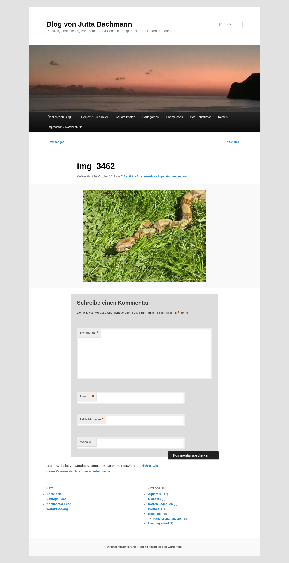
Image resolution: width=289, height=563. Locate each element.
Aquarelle (155, 494)
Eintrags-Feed (56, 499)
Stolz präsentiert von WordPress (160, 546)
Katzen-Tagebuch (160, 504)
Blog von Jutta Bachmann (89, 24)
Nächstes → (235, 142)
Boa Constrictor (200, 117)
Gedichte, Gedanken (94, 117)
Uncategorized (158, 523)
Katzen (223, 117)
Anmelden (53, 494)
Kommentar (89, 333)
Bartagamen (150, 117)
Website (85, 442)
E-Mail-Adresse (92, 419)
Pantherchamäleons (167, 518)
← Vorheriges (55, 142)
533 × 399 (126, 176)
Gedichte (154, 499)
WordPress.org (57, 509)
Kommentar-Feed (58, 504)
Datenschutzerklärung (121, 546)
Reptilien (154, 513)
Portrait (153, 509)
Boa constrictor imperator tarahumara (162, 176)
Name (87, 396)
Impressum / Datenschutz (65, 127)
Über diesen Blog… (61, 117)
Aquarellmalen (125, 117)
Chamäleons (174, 117)
